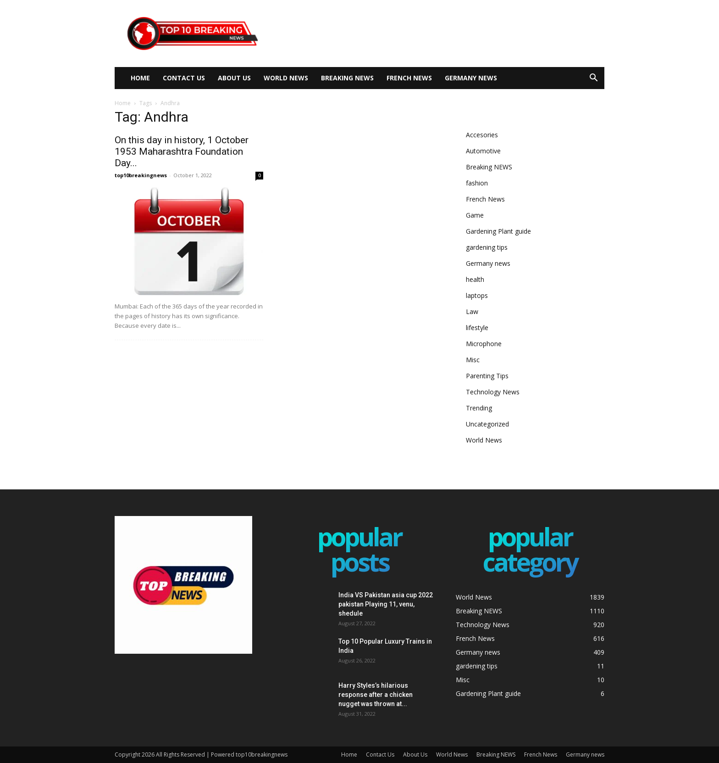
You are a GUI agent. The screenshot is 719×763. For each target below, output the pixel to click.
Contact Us (184, 77)
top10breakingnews (141, 175)
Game (475, 215)
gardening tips (487, 247)
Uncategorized (487, 424)
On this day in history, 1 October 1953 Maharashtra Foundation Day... (182, 151)
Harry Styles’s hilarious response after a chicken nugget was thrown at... (375, 694)
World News (286, 77)
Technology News (493, 391)
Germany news (471, 77)
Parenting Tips (487, 375)
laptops (477, 295)
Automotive (483, 150)
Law (472, 311)
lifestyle (477, 327)
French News (409, 77)
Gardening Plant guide (498, 231)
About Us (234, 77)
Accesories (482, 134)
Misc (473, 359)
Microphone (484, 343)
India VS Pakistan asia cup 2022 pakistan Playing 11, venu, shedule (385, 604)
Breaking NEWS (347, 77)
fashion (477, 183)
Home (140, 77)
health (475, 279)
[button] (593, 78)
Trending (479, 408)
